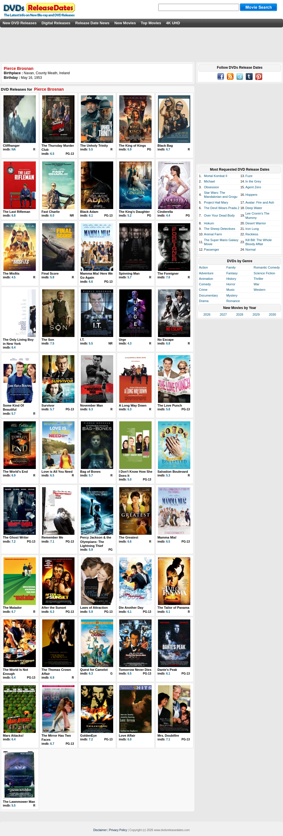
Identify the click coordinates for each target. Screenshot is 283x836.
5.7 (129, 277)
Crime (203, 289)
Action (203, 267)
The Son (48, 339)
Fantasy (232, 273)
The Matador (12, 607)
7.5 (52, 343)
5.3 (168, 475)
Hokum (209, 223)
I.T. (82, 339)
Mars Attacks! (13, 735)
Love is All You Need (57, 471)
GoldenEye (88, 735)
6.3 (91, 409)
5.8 (52, 277)
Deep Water (253, 208)
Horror (230, 284)
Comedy (205, 284)
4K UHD (173, 23)
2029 (256, 314)
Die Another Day (131, 607)
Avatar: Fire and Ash (259, 202)
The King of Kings (132, 145)
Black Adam (89, 211)
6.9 (129, 149)
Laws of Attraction (94, 607)
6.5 (52, 153)
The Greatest (128, 537)
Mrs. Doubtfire (168, 735)
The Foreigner (167, 273)
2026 (206, 314)
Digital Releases (56, 23)
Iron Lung (252, 228)
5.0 (129, 479)
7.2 (14, 541)
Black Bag (165, 145)
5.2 (129, 215)
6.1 (91, 215)
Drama (203, 301)
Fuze (248, 176)
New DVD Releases (20, 23)
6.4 (14, 347)
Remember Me (52, 537)
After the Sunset (54, 607)
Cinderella (165, 211)
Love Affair (127, 735)
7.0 (168, 277)
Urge (122, 339)
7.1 (52, 541)
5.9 (91, 549)
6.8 (14, 215)
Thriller (258, 278)
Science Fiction (264, 273)
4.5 (14, 277)
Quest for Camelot (94, 669)
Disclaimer (100, 830)
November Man (91, 405)
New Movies (125, 23)
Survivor (48, 405)
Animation (206, 278)
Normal (250, 249)
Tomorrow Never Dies (135, 669)
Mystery (232, 295)
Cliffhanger (11, 145)
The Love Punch (169, 405)
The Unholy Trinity (94, 145)
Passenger (211, 249)
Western (259, 289)
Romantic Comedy (267, 267)
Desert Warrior (255, 223)
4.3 (129, 343)
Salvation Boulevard (172, 471)
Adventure (206, 273)
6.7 (168, 149)
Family (231, 267)
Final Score (50, 273)
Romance (233, 301)
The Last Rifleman (16, 211)
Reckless (251, 234)
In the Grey (253, 181)
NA (14, 149)
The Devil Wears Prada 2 (221, 208)
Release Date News (92, 23)
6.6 (91, 281)
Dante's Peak (167, 669)
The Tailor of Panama (173, 607)
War (256, 284)
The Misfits (11, 273)
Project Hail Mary (216, 202)
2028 (239, 314)
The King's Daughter (134, 211)
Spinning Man (129, 273)
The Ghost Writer (16, 537)
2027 (223, 314)
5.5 (91, 149)
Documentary (208, 295)
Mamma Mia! (166, 537)
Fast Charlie (51, 211)
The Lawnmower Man (19, 801)
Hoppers (251, 194)
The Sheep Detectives (219, 228)
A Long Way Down (132, 405)
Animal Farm (213, 234)
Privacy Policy (118, 830)
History (231, 278)
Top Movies (151, 23)
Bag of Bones (90, 471)
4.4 (168, 215)
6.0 (52, 215)
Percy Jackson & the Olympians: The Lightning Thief (95, 542)
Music (230, 289)
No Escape (165, 339)
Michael (209, 181)
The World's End (15, 471)
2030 (272, 314)
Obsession (211, 187)
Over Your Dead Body (219, 215)
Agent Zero (253, 187)
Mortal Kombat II (215, 176)
